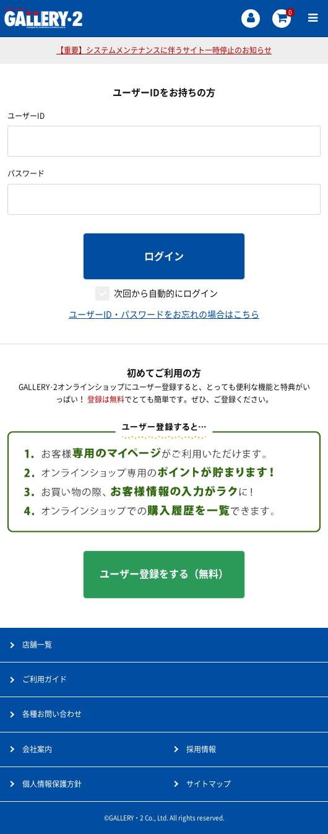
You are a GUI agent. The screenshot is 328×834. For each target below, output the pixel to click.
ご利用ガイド (44, 679)
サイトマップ (208, 784)
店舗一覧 (37, 644)
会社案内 (37, 749)
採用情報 (201, 749)
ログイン (164, 256)
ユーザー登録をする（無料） (164, 574)
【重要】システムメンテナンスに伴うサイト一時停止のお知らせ (164, 50)
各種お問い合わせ (52, 714)
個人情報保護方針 (52, 784)
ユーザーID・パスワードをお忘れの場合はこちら (164, 314)
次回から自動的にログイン (166, 293)
